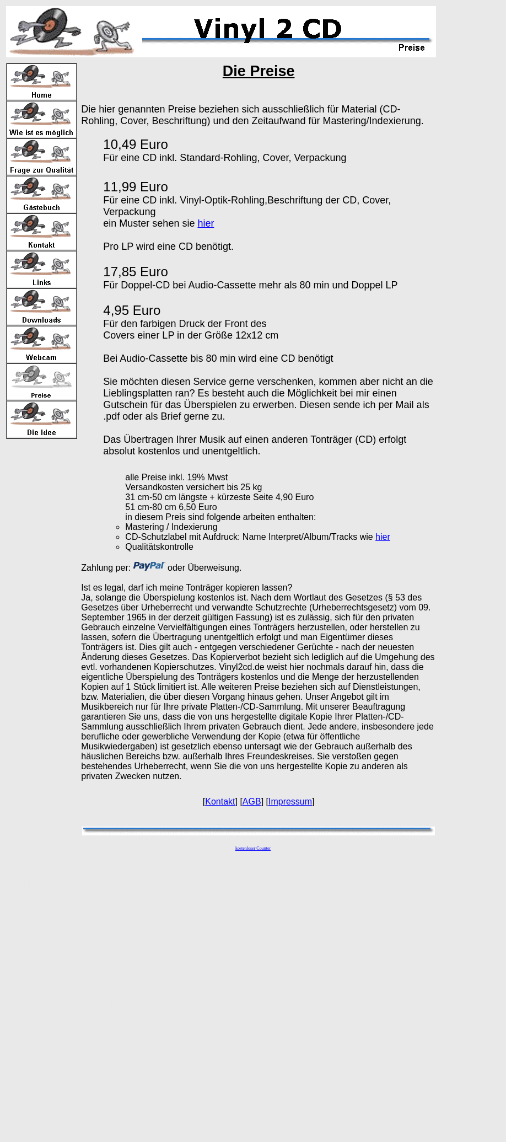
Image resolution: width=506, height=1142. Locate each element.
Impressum (290, 801)
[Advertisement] (471, 171)
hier (205, 223)
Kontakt (220, 801)
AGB (252, 801)
